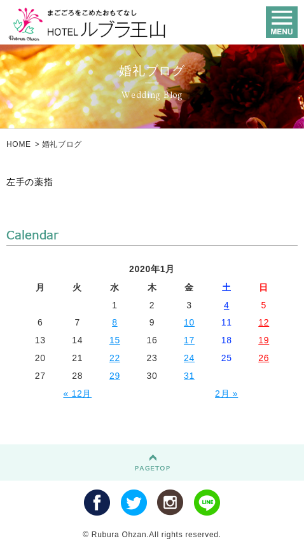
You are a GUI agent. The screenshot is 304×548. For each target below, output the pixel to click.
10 (189, 322)
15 (114, 340)
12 (263, 322)
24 (189, 358)
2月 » (226, 393)
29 (114, 376)
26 (263, 358)
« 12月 (77, 393)
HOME (18, 144)
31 (189, 376)
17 (189, 340)
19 (263, 340)
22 (114, 358)
